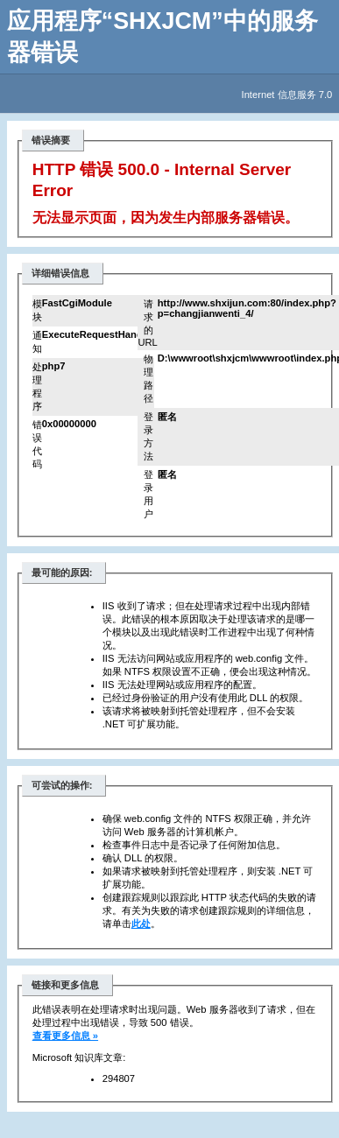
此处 (141, 923)
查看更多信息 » (65, 1035)
